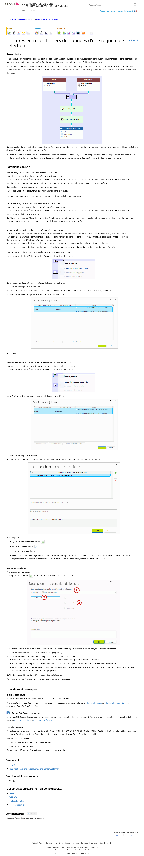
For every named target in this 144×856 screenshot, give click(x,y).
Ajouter (31, 814)
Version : (25, 10)
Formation (85, 843)
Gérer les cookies (106, 843)
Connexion (111, 11)
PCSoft (34, 843)
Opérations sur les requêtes (47, 19)
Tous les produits (17, 805)
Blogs (61, 843)
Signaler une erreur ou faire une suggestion (107, 835)
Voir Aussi (133, 40)
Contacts (94, 843)
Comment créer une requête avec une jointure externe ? (34, 769)
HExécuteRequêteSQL (114, 703)
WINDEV (13, 793)
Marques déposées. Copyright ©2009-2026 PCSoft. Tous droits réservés (72, 847)
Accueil (102, 11)
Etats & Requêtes (16, 801)
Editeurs (14, 19)
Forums (49, 843)
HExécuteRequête (94, 703)
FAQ (55, 843)
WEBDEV (13, 797)
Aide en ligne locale (132, 835)
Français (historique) (125, 11)
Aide (8, 19)
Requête (13, 765)
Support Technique (72, 843)
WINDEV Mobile (85, 854)
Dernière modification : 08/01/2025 (126, 832)
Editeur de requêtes (27, 19)
